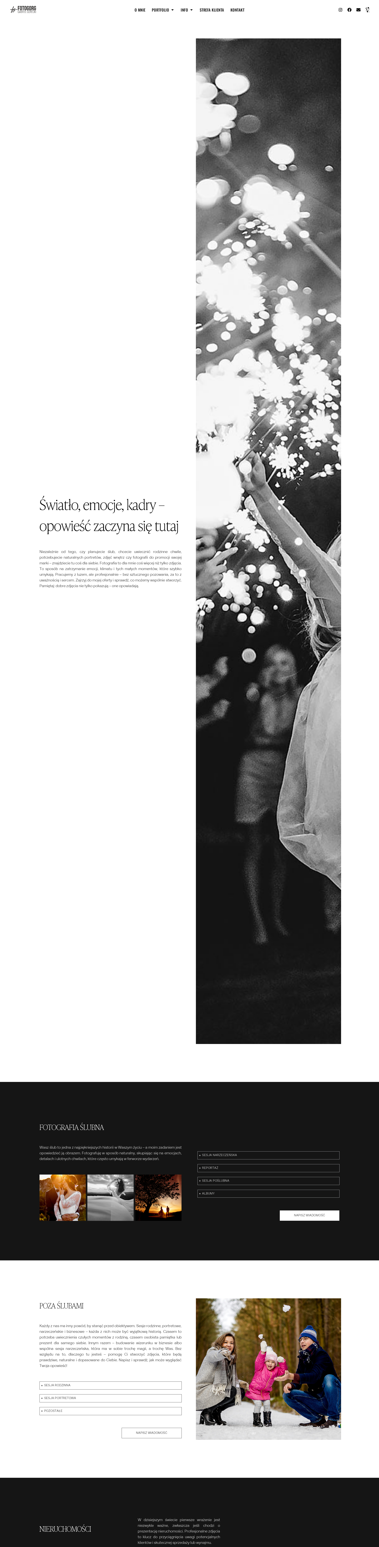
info (187, 9)
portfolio (163, 9)
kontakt (237, 10)
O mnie (140, 10)
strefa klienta (212, 10)
